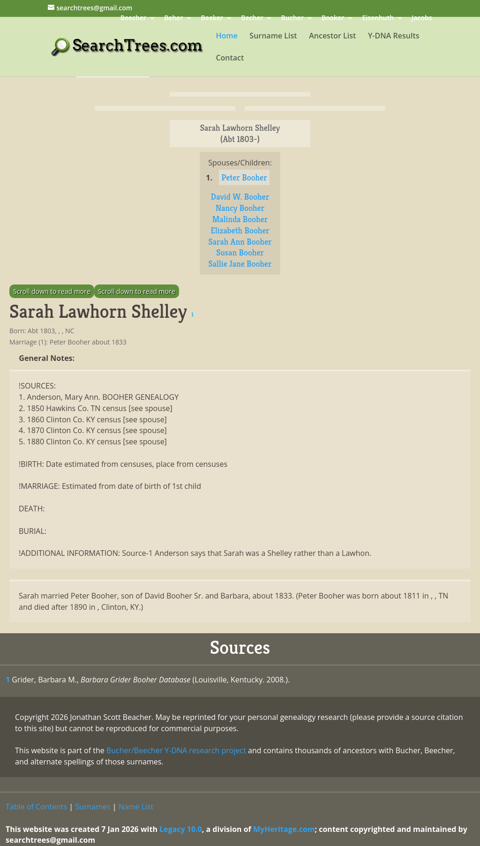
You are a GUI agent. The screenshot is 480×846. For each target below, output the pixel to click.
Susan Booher (240, 252)
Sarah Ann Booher (239, 241)
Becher (252, 18)
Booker (333, 18)
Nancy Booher (240, 207)
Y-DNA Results (394, 36)
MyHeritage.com (284, 829)
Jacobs (422, 18)
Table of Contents (36, 806)
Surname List (273, 36)
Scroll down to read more (51, 291)
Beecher (133, 18)
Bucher (292, 18)
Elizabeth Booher (240, 230)
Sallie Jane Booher (240, 263)
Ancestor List (332, 36)
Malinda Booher (240, 219)
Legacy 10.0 (180, 829)
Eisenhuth (378, 18)
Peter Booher (244, 177)
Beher (173, 18)
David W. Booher (240, 196)
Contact (230, 58)
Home (226, 36)
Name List (136, 806)
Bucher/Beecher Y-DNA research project (176, 750)
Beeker (212, 18)
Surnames (92, 806)
